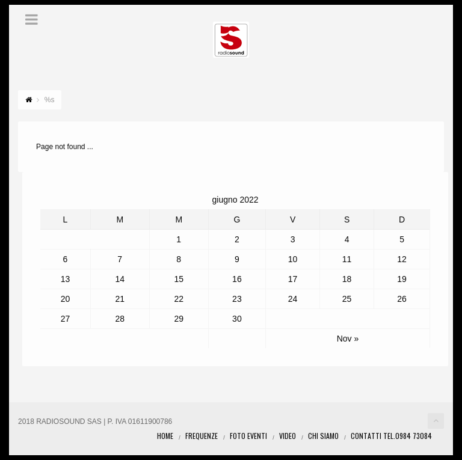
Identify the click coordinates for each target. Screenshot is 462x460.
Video (287, 436)
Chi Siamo (323, 436)
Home (165, 436)
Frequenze (201, 436)
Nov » (348, 338)
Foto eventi (248, 436)
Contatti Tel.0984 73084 (391, 436)
